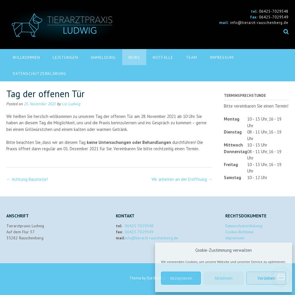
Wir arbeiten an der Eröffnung (182, 179)
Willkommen (26, 57)
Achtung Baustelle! (27, 179)
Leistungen (65, 57)
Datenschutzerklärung (39, 73)
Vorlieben (266, 278)
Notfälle (163, 57)
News (134, 57)
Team (191, 57)
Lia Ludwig (71, 103)
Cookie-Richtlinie (239, 231)
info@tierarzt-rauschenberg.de (259, 22)
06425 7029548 (139, 225)
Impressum (222, 57)
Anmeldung (103, 57)
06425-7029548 (273, 11)
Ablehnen (223, 278)
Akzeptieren (181, 278)
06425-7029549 (273, 17)
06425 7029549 (139, 231)
